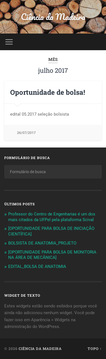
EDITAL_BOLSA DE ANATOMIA (37, 266)
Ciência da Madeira (53, 17)
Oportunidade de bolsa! (47, 92)
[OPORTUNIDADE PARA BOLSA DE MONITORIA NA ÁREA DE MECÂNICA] (52, 255)
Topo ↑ (95, 348)
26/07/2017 (26, 133)
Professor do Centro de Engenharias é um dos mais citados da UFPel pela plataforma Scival (51, 217)
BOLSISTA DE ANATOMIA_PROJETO (42, 243)
